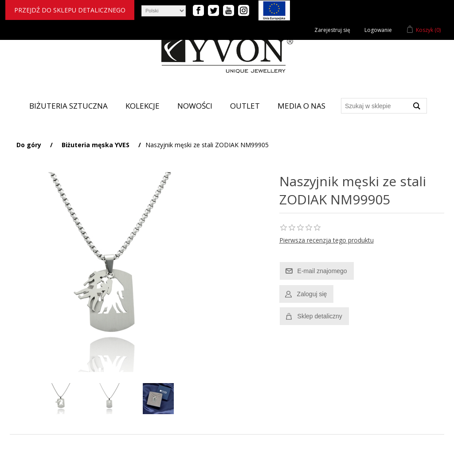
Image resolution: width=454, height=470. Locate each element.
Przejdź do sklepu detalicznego (69, 10)
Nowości (194, 106)
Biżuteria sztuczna (68, 106)
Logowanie (378, 30)
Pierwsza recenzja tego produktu (326, 240)
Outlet (245, 106)
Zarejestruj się (332, 30)
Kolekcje (142, 106)
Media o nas (301, 106)
